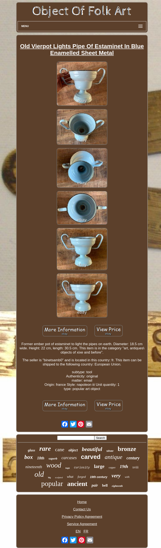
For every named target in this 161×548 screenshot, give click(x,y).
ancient (77, 483)
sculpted (59, 477)
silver (110, 450)
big (49, 477)
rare (45, 448)
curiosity (82, 467)
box (28, 457)
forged (82, 476)
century (133, 458)
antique (113, 457)
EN (78, 531)
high (67, 468)
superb (53, 458)
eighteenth (117, 486)
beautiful (92, 449)
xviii (135, 467)
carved (91, 456)
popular (52, 483)
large (99, 466)
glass (31, 450)
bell (105, 485)
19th (124, 466)
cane (59, 449)
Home (82, 502)
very (116, 475)
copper (112, 467)
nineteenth (33, 467)
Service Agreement (82, 524)
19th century (98, 477)
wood (53, 465)
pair (95, 485)
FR (86, 531)
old (39, 474)
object (73, 450)
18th (40, 458)
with (127, 476)
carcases (69, 457)
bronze (127, 448)
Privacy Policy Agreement (82, 517)
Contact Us (82, 509)
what (70, 476)
